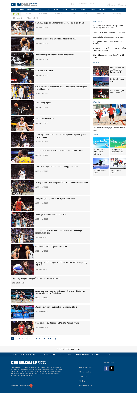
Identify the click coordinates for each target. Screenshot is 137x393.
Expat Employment (85, 385)
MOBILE (114, 9)
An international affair (44, 119)
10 (44, 338)
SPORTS (73, 9)
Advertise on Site (85, 372)
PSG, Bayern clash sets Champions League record (117, 70)
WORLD (30, 9)
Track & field (100, 14)
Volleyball (58, 14)
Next (49, 338)
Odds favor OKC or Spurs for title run (51, 246)
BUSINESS (37, 9)
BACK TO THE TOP (68, 349)
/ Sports (22, 18)
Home (16, 18)
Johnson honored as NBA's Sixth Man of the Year (55, 39)
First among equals (43, 103)
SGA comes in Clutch (44, 71)
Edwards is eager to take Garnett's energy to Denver (56, 166)
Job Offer (82, 381)
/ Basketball (32, 18)
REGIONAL (91, 9)
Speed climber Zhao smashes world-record (108, 37)
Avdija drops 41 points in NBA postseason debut (55, 198)
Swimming (117, 14)
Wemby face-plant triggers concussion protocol (54, 55)
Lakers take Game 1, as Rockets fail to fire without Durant (59, 150)
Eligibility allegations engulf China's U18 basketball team (35, 278)
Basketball (43, 14)
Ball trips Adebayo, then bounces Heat (51, 214)
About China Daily (85, 367)
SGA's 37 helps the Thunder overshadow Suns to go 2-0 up (59, 23)
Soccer (28, 14)
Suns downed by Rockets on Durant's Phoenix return (57, 323)
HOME (15, 9)
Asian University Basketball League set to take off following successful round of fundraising (60, 292)
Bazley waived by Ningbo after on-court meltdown (56, 307)
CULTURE (48, 9)
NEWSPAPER (101, 9)
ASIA (90, 3)
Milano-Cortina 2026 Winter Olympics (99, 152)
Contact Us (83, 376)
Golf (85, 14)
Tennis (73, 14)
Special (95, 134)
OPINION (82, 9)
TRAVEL (56, 9)
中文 (94, 3)
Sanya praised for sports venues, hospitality (109, 32)
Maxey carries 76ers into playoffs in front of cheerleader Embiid (61, 182)
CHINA (22, 9)
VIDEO (65, 9)
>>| (54, 338)
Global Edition (83, 3)
